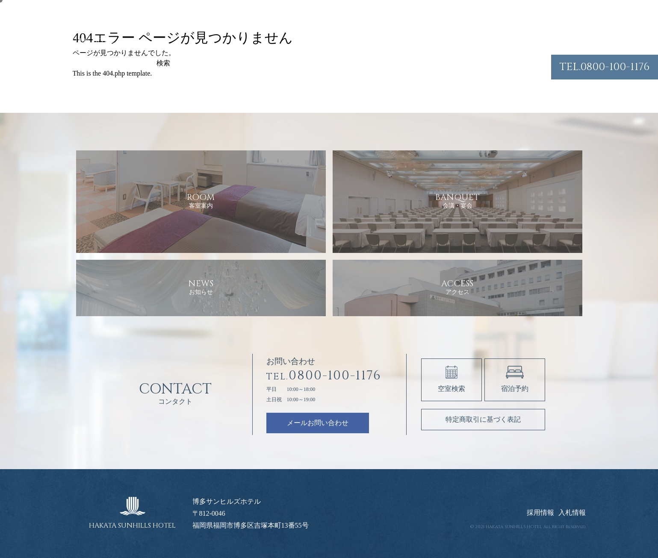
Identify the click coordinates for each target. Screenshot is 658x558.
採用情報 (540, 512)
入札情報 (572, 512)
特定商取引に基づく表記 (483, 419)
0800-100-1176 (604, 67)
